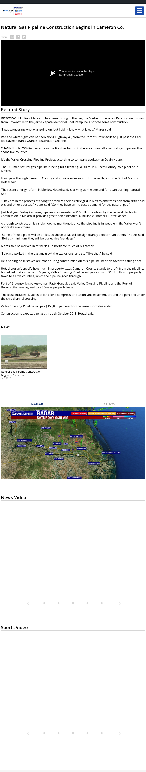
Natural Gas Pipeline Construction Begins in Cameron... (21, 373)
